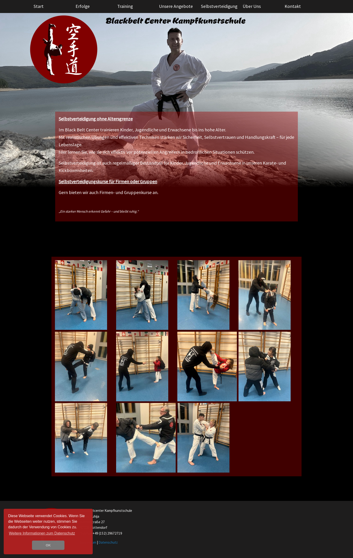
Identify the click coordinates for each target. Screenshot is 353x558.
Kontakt (293, 6)
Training (125, 6)
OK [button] (48, 545)
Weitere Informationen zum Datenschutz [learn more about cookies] (42, 533)
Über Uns (252, 6)
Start (39, 6)
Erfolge (83, 6)
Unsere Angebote (176, 6)
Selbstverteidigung (219, 6)
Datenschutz (108, 542)
